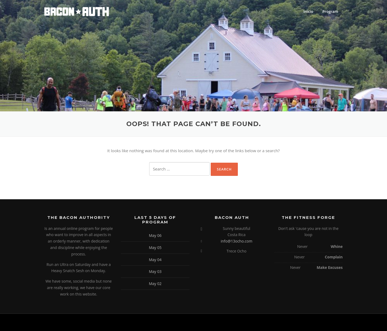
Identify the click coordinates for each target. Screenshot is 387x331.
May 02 (155, 283)
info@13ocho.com (236, 241)
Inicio (308, 11)
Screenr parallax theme (296, 322)
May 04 (155, 259)
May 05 (155, 247)
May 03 (155, 271)
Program (330, 11)
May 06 (155, 235)
